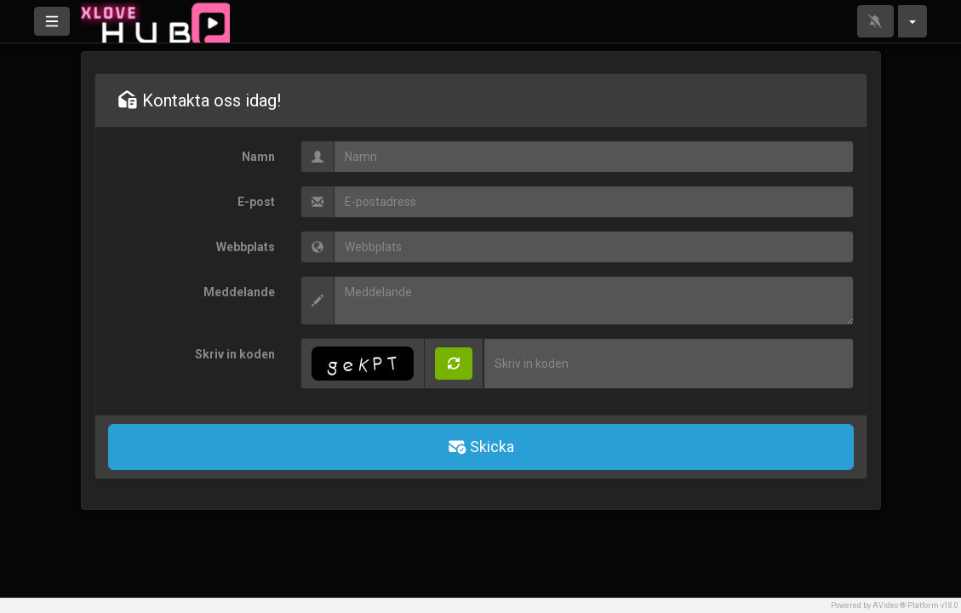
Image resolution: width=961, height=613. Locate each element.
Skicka (480, 446)
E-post (256, 202)
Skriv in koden (235, 354)
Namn (258, 156)
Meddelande (239, 292)
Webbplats (245, 247)
